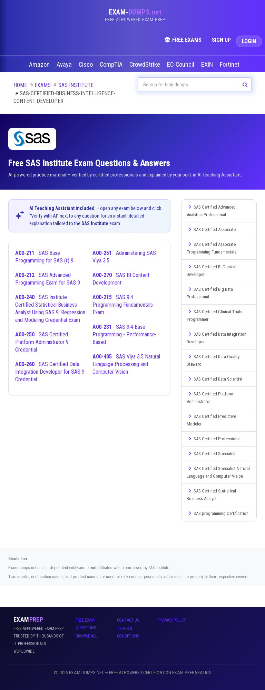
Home (20, 85)
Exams (43, 85)
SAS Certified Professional (214, 438)
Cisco (86, 64)
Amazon (40, 64)
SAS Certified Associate (211, 229)
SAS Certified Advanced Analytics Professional (211, 210)
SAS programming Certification (217, 513)
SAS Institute (76, 85)
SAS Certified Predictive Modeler (211, 420)
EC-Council (181, 64)
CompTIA (112, 64)
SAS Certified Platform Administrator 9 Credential (42, 342)
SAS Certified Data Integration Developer (216, 338)
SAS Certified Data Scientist (215, 379)
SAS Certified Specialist (211, 453)
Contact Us (128, 620)
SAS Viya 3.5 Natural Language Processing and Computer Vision (126, 364)
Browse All (86, 636)
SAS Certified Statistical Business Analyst (211, 494)
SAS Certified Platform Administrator (210, 397)
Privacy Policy (172, 620)
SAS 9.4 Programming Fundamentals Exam (122, 305)
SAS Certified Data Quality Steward (213, 360)
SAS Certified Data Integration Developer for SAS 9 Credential (50, 372)
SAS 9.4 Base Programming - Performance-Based (124, 334)
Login (249, 41)
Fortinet (230, 64)
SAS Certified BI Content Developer (212, 270)
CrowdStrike (145, 64)
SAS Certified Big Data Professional (210, 293)
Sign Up (221, 40)
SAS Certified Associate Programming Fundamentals (211, 248)
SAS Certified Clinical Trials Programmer (214, 315)
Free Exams (183, 40)
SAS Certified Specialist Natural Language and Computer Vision (218, 472)
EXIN (207, 64)
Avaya (65, 64)
